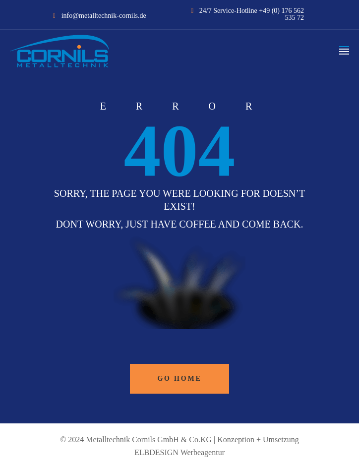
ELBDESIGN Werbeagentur (179, 452)
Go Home (179, 378)
